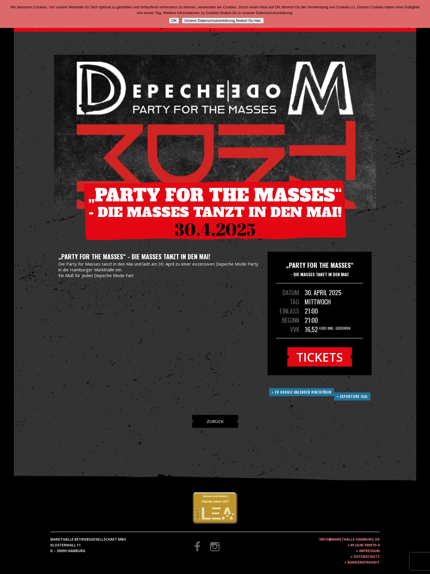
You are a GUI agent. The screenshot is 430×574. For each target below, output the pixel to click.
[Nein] (423, 14)
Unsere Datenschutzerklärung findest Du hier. (223, 20)
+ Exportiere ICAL (352, 396)
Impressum (369, 550)
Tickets (319, 357)
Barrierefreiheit (364, 562)
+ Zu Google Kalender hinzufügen (301, 392)
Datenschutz (367, 556)
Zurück (215, 421)
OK (174, 20)
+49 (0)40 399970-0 (364, 545)
